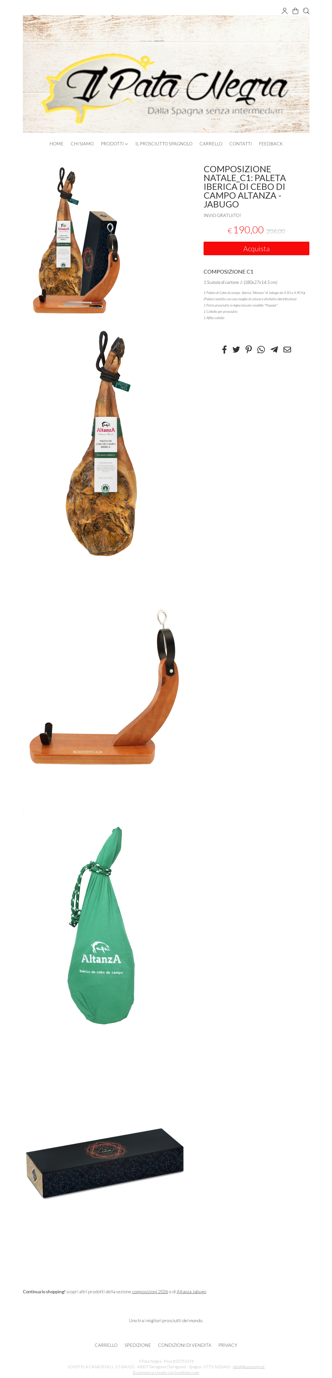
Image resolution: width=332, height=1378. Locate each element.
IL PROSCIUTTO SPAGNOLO (164, 143)
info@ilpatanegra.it (249, 1366)
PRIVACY (227, 1345)
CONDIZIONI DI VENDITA (184, 1345)
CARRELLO (211, 143)
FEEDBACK (271, 143)
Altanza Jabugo (191, 1291)
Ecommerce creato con (166, 1372)
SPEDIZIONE (138, 1345)
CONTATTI (240, 143)
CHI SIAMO (82, 143)
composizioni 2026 (150, 1291)
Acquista (256, 248)
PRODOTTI (114, 143)
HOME (57, 143)
